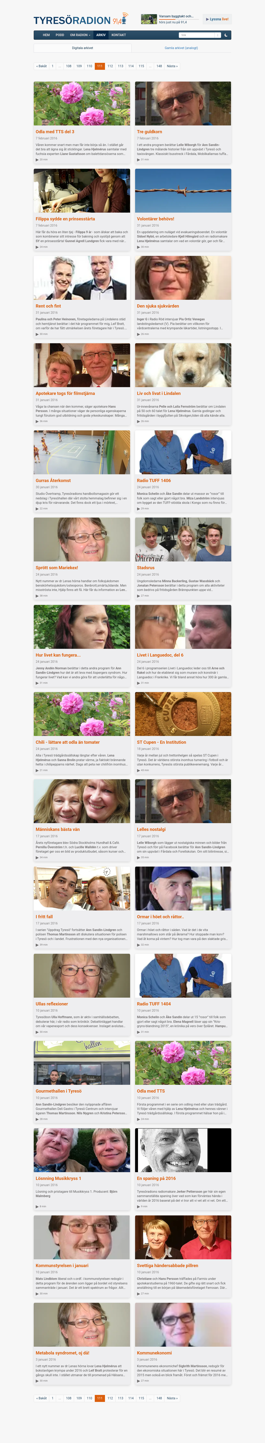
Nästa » (172, 66)
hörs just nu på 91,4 (173, 22)
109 (79, 66)
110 (89, 66)
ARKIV (101, 35)
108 (68, 66)
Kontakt (119, 35)
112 (110, 66)
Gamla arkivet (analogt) (181, 48)
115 (141, 66)
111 (100, 66)
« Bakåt (41, 66)
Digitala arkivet (82, 48)
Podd (60, 35)
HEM (48, 35)
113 (120, 66)
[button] (226, 35)
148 (159, 66)
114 (131, 66)
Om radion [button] (80, 35)
